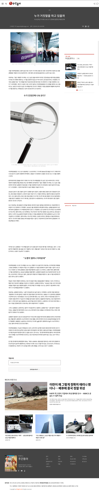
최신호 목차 (73, 459)
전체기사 (48, 466)
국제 (59, 459)
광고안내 (84, 461)
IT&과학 (60, 461)
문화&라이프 (49, 461)
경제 (59, 456)
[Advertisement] (31, 233)
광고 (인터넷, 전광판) (20, 483)
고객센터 (32, 483)
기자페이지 (73, 464)
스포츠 (47, 464)
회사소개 (12, 483)
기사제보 (84, 456)
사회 (47, 459)
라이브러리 (73, 461)
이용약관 (37, 483)
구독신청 (84, 459)
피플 (59, 464)
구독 (78, 58)
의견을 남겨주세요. (14, 362)
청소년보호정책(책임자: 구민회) (56, 483)
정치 (47, 456)
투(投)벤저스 (70, 58)
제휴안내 (27, 483)
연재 (71, 456)
